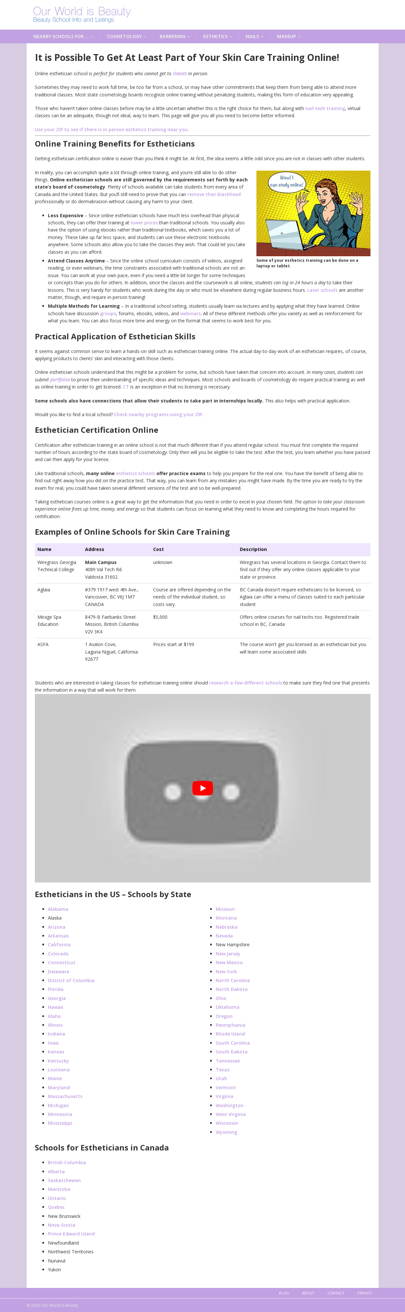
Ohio (221, 998)
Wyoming (226, 1132)
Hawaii (55, 1007)
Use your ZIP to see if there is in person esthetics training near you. (112, 129)
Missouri (225, 909)
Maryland (59, 1087)
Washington (229, 1105)
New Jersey (228, 954)
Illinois (55, 1025)
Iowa (53, 1043)
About (308, 1293)
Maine (55, 1078)
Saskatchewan (64, 1180)
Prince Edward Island (71, 1234)
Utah (221, 1078)
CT (126, 387)
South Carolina (233, 1043)
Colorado (58, 954)
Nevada (224, 936)
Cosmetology (124, 36)
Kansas (56, 1052)
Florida (56, 989)
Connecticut (62, 962)
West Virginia (231, 1114)
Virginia (224, 1096)
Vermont (226, 1087)
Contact (335, 1293)
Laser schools (322, 290)
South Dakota (232, 1052)
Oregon (224, 1016)
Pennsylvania (230, 1025)
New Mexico (229, 962)
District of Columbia (71, 980)
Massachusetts (65, 1096)
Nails (252, 36)
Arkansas (58, 936)
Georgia (57, 998)
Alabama (58, 909)
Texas (222, 1069)
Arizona (56, 927)
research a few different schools (245, 683)
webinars (190, 313)
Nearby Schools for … (61, 36)
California (59, 944)
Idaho (54, 1016)
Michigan (58, 1105)
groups (108, 313)
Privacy (364, 1293)
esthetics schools (135, 473)
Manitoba (59, 1189)
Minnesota (60, 1114)
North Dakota (232, 989)
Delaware (58, 971)
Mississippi (60, 1123)
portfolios (60, 379)
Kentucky (58, 1061)
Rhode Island (230, 1034)
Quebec (56, 1207)
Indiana (56, 1034)
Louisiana (59, 1069)
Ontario (57, 1198)
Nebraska (227, 927)
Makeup (286, 36)
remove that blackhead (214, 194)
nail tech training (325, 108)
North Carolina (233, 980)
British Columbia (67, 1162)
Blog (284, 1293)
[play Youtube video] (202, 788)
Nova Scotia (61, 1225)
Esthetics (215, 36)
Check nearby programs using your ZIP (158, 414)
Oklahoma (227, 1007)
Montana (226, 918)
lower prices (144, 222)
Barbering (172, 36)
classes (180, 73)
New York (226, 971)
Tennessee (228, 1061)
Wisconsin (227, 1123)
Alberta (56, 1171)
